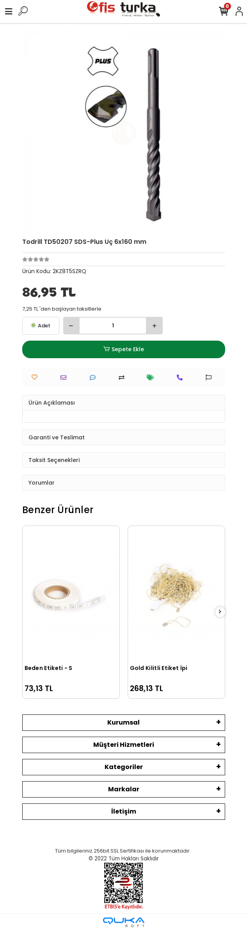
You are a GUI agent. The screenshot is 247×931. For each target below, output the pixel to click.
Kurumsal (123, 722)
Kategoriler (124, 766)
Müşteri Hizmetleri (123, 744)
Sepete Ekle (123, 349)
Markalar (123, 789)
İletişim (123, 811)
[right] (220, 612)
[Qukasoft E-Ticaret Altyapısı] (123, 922)
